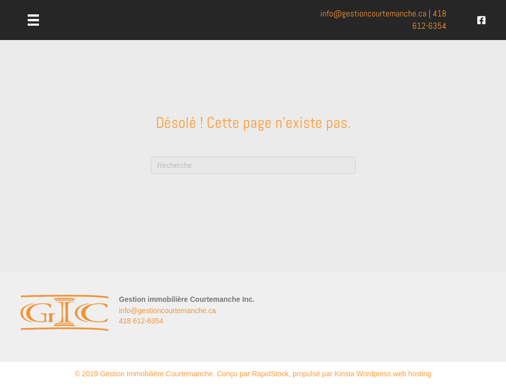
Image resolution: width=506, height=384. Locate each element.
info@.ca (373, 13)
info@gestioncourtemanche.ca (167, 310)
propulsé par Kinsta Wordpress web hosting (362, 374)
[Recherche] (253, 165)
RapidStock (270, 374)
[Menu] (33, 20)
